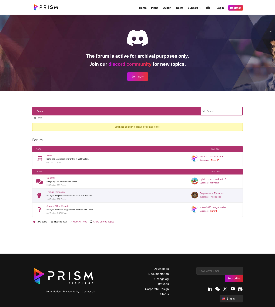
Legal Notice (53, 291)
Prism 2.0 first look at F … (213, 156)
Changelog (161, 279)
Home (143, 8)
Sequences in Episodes (211, 193)
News (179, 8)
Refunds (163, 284)
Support (193, 8)
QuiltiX (167, 8)
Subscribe (233, 278)
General (50, 178)
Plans (154, 8)
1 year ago (204, 183)
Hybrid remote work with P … (214, 179)
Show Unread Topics (103, 221)
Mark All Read (80, 221)
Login (220, 8)
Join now (138, 76)
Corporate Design (157, 289)
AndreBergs (216, 197)
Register (235, 7)
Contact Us (88, 291)
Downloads (161, 268)
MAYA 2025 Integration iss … (214, 207)
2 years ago (205, 197)
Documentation (158, 274)
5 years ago (205, 160)
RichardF (215, 160)
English (229, 298)
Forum (40, 111)
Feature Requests (55, 192)
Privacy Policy (71, 291)
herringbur (214, 183)
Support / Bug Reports (57, 206)
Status (164, 294)
